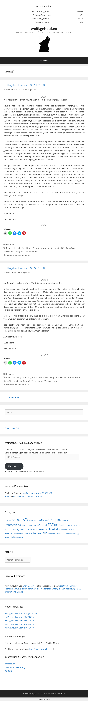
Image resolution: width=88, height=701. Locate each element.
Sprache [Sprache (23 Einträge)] (51, 533)
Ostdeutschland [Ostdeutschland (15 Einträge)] (73, 530)
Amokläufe (11, 377)
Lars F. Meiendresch (38, 649)
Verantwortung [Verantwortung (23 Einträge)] (72, 533)
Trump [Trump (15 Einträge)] (64, 534)
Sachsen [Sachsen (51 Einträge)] (37, 533)
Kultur (78, 377)
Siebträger (70, 248)
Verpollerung (37, 381)
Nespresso (44, 248)
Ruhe (5, 381)
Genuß (35, 248)
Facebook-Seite (13, 428)
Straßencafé (25, 381)
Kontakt (8, 670)
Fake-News (27, 248)
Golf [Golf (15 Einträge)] (78, 525)
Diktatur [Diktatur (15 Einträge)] (24, 525)
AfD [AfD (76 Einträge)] (25, 520)
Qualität (61, 248)
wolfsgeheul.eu (44, 28)
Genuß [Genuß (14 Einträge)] (70, 525)
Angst (19, 377)
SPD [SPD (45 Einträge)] (45, 533)
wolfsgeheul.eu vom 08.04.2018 (24, 268)
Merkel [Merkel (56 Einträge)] (53, 529)
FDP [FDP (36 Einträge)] (56, 525)
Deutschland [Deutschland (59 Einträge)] (13, 525)
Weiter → (14, 397)
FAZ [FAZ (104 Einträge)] (51, 524)
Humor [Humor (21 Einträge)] (13, 530)
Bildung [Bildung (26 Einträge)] (44, 520)
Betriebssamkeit (41, 377)
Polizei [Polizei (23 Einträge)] (20, 533)
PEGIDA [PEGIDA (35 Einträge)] (8, 533)
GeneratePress (59, 694)
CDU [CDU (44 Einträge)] (50, 520)
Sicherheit (13, 381)
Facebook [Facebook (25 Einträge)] (43, 525)
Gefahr (63, 377)
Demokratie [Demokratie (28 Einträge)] (64, 520)
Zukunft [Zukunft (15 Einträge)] (20, 537)
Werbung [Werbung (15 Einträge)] (7, 537)
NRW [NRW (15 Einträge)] (66, 530)
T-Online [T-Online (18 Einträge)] (58, 534)
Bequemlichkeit (13, 248)
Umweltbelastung (11, 251)
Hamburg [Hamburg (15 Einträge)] (7, 530)
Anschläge (28, 377)
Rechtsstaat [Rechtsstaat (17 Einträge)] (28, 534)
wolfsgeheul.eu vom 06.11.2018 (24, 85)
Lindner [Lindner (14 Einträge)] (46, 530)
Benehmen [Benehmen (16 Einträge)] (31, 520)
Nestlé (53, 248)
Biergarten (54, 377)
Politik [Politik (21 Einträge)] (15, 534)
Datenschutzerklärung (15, 667)
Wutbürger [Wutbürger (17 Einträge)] (14, 537)
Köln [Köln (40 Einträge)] (41, 529)
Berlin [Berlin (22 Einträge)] (38, 520)
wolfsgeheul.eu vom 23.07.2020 (37, 493)
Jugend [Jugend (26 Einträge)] (20, 529)
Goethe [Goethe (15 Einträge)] (74, 525)
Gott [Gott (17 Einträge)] (81, 525)
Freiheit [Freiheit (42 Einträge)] (63, 525)
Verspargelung (51, 381)
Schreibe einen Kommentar (18, 255)
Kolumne (10, 244)
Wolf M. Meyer (29, 585)
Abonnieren (14, 466)
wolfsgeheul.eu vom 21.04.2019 (19, 627)
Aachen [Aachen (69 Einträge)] (17, 520)
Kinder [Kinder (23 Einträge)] (35, 529)
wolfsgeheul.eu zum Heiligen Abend (21, 613)
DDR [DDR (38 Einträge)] (56, 520)
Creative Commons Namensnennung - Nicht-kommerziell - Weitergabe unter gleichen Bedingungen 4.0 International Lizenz (43, 588)
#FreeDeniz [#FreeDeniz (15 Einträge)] (8, 520)
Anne (7, 496)
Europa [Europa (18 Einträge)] (36, 525)
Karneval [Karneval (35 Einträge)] (27, 529)
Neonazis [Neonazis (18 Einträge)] (61, 530)
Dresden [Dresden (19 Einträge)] (30, 525)
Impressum (10, 663)
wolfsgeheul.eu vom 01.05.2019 (27, 496)
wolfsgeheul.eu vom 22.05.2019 (19, 620)
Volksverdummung (29, 251)
